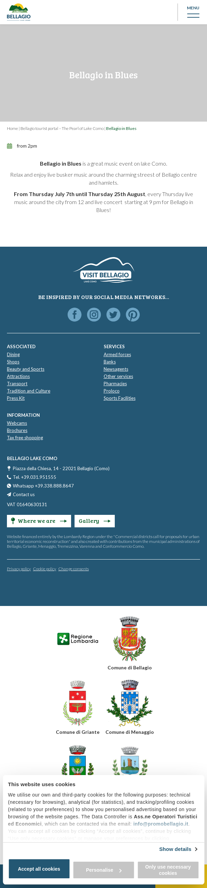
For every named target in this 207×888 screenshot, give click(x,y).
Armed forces (117, 354)
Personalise (104, 870)
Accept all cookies (39, 869)
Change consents (73, 568)
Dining (13, 354)
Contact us (24, 494)
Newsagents (116, 369)
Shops (13, 361)
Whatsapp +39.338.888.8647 (43, 486)
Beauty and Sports (25, 369)
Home (12, 128)
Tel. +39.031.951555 (34, 477)
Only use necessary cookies (168, 870)
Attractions (18, 376)
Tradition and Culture (28, 391)
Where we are (39, 520)
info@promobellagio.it (160, 824)
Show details (175, 849)
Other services (118, 376)
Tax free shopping (25, 437)
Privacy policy (19, 568)
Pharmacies (115, 383)
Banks (110, 361)
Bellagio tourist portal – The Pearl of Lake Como (62, 128)
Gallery (95, 520)
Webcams (17, 423)
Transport (17, 383)
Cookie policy (44, 568)
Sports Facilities (120, 398)
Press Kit (16, 398)
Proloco (112, 391)
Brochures (17, 430)
